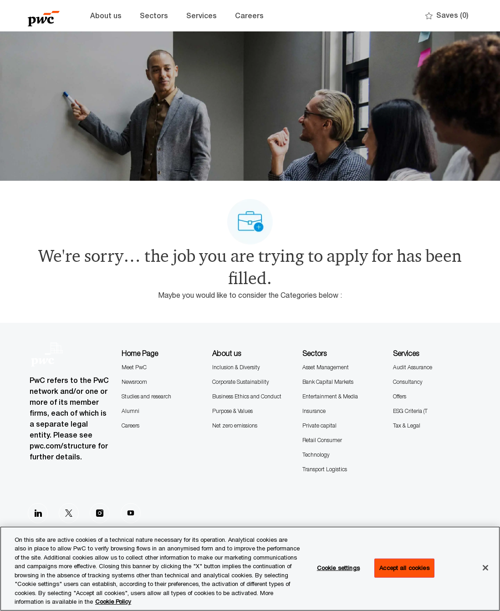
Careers (249, 15)
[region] (250, 568)
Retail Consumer (322, 440)
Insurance (314, 410)
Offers (399, 396)
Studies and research (146, 396)
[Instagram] (100, 513)
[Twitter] (69, 513)
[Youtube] (131, 513)
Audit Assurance (412, 367)
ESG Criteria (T (410, 410)
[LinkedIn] (38, 513)
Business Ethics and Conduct (246, 396)
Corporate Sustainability (240, 381)
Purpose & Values (232, 410)
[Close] (485, 568)
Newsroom (134, 381)
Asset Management (325, 367)
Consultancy (408, 381)
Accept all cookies (404, 567)
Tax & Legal (406, 425)
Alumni (130, 410)
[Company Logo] (50, 16)
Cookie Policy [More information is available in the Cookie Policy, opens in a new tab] (113, 601)
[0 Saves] (447, 15)
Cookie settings (338, 567)
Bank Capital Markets (327, 381)
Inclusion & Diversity (236, 367)
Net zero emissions (234, 425)
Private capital (319, 425)
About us (106, 15)
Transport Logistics (324, 469)
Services (201, 15)
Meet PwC (134, 367)
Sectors (154, 15)
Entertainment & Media (330, 396)
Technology (316, 454)
